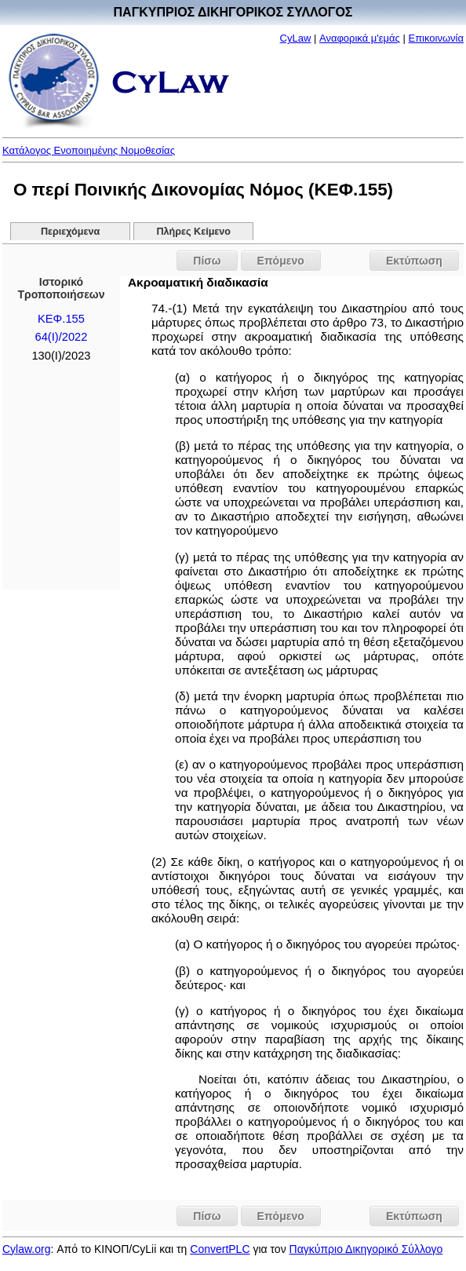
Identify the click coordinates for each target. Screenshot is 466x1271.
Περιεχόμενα (70, 231)
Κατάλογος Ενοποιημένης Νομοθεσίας (88, 150)
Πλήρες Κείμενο (193, 231)
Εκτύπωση (414, 260)
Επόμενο (280, 260)
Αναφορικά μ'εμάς (359, 38)
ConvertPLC (219, 1249)
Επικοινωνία (436, 38)
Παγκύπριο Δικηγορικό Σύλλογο (366, 1249)
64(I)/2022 (61, 337)
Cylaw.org (26, 1249)
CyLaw (295, 38)
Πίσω (206, 260)
